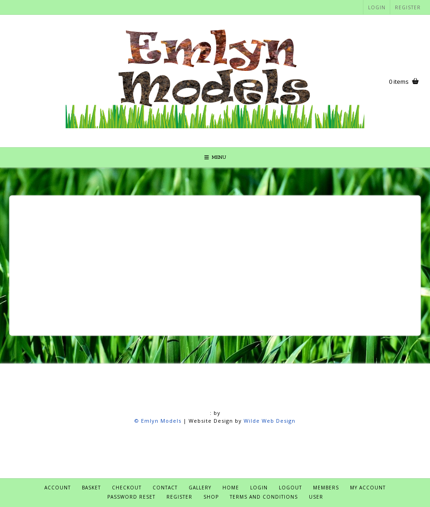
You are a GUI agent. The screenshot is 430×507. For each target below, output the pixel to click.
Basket (91, 487)
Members (326, 487)
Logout (290, 487)
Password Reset (131, 497)
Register (408, 7)
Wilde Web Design (269, 420)
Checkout (126, 487)
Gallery (200, 487)
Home (230, 487)
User (316, 497)
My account (368, 487)
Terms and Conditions (264, 497)
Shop (211, 497)
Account (57, 487)
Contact (165, 487)
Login (377, 7)
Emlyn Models (161, 420)
